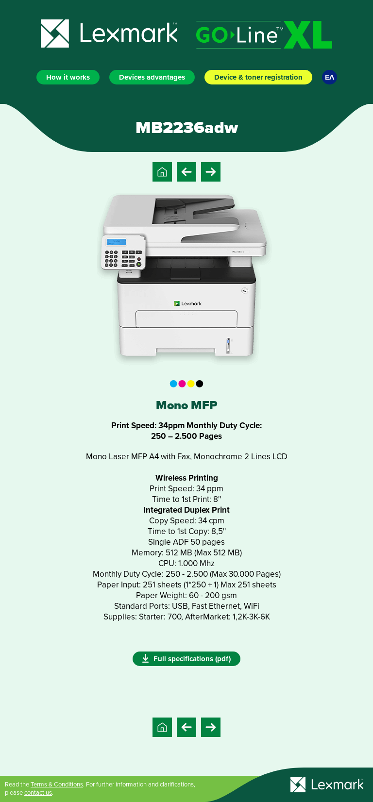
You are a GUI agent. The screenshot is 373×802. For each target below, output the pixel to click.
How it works (68, 77)
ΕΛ (329, 77)
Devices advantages (152, 77)
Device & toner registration (258, 77)
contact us (38, 793)
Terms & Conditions (57, 784)
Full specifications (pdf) (186, 658)
